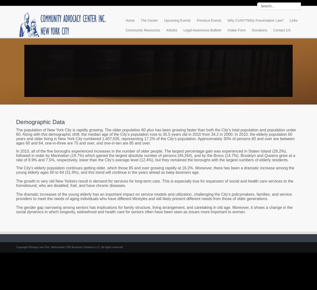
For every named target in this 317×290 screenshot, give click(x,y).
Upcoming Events (177, 20)
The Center (149, 20)
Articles (171, 30)
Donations (259, 30)
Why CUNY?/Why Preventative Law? (255, 20)
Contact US (282, 30)
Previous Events (209, 20)
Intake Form (237, 30)
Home (130, 20)
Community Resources (143, 30)
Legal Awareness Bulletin (203, 30)
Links (294, 20)
